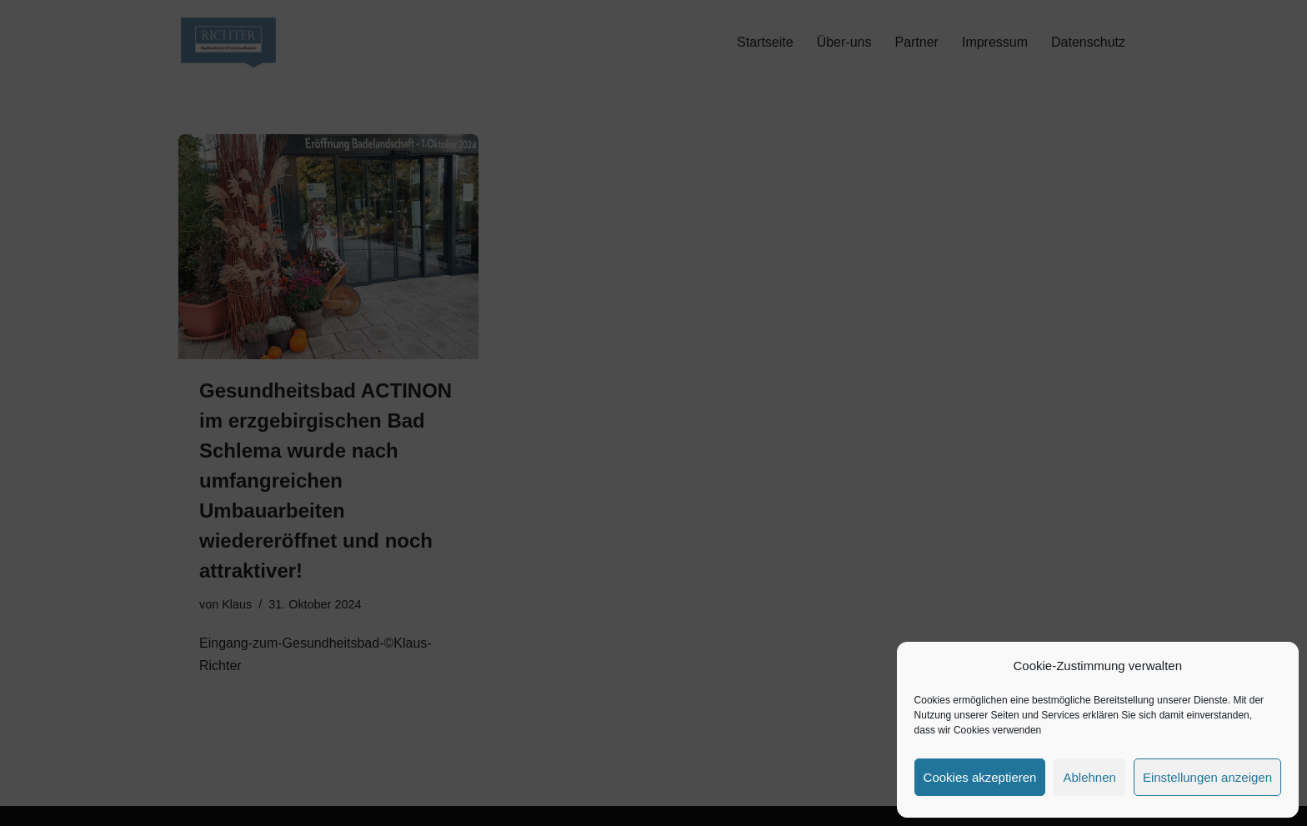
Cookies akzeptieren (980, 777)
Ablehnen (1089, 777)
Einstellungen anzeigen (1207, 777)
